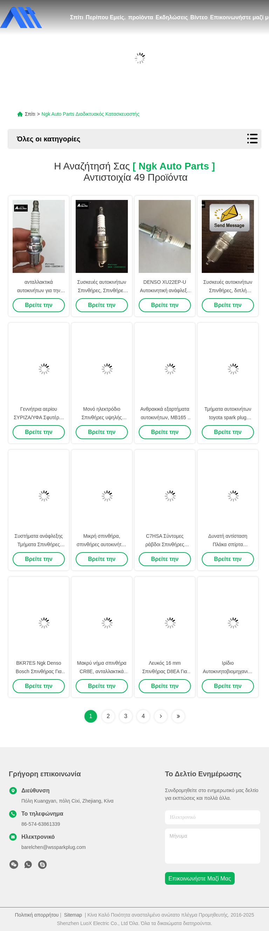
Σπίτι (76, 17)
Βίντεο (198, 17)
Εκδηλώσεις (172, 17)
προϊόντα (140, 17)
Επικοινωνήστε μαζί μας (199, 879)
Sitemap (73, 915)
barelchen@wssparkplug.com (53, 847)
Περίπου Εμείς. (106, 17)
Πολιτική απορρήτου (37, 915)
